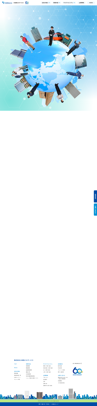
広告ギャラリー (17, 377)
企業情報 (45, 375)
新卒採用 (60, 366)
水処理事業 (28, 374)
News (15, 367)
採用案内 (60, 364)
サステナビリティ (48, 364)
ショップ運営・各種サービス (32, 378)
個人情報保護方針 (77, 363)
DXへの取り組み (46, 370)
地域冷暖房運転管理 (30, 376)
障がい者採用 (61, 372)
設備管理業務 (29, 370)
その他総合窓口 (61, 382)
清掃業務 (28, 366)
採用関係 (60, 380)
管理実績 (16, 373)
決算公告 (45, 383)
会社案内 (45, 379)
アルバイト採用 (61, 370)
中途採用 (60, 368)
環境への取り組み (47, 366)
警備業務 (28, 368)
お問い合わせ (61, 375)
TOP (15, 364)
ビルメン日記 (17, 379)
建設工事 (28, 372)
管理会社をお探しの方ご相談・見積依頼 (63, 378)
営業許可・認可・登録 (47, 385)
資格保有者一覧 (17, 375)
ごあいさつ (45, 377)
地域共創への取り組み (48, 368)
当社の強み (17, 371)
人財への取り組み (47, 372)
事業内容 (28, 364)
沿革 (44, 381)
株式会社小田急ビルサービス (23, 360)
